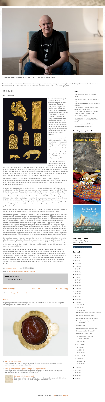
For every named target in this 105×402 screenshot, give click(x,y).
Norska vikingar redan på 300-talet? (85, 94)
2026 (77, 255)
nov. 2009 (80, 307)
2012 (77, 294)
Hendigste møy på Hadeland (85, 315)
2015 (77, 285)
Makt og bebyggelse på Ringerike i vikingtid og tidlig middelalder (25, 369)
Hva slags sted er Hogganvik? (85, 331)
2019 (77, 274)
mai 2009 (80, 353)
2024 (77, 260)
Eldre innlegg (62, 288)
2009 (77, 302)
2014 (77, 288)
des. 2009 (80, 304)
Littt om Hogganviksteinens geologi (87, 318)
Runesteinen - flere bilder (84, 334)
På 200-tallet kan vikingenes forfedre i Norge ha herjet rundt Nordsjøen (86, 112)
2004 (77, 378)
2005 (77, 375)
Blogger (65, 396)
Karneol (6, 299)
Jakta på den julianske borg (83, 126)
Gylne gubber (80, 325)
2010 (77, 299)
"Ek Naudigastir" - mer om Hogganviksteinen (84, 337)
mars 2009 (80, 358)
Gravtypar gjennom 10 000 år (83, 124)
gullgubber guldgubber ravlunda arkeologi (22, 271)
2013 (77, 291)
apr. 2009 (80, 355)
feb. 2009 (80, 361)
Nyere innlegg (9, 288)
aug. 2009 (80, 344)
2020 (77, 272)
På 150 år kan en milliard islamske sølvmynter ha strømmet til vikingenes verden (86, 119)
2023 (77, 263)
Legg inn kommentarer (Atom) (20, 293)
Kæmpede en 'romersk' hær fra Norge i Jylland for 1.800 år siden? (86, 108)
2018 (77, 277)
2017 (77, 280)
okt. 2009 (80, 310)
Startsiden (35, 288)
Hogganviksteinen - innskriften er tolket (88, 312)
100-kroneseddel (79, 97)
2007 (77, 370)
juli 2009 (79, 347)
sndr (54, 396)
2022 (77, 266)
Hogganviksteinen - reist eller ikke (86, 328)
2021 (77, 269)
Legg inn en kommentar (15, 279)
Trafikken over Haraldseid (13, 361)
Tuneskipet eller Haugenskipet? (24, 376)
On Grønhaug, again (81, 116)
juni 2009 (80, 350)
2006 (77, 373)
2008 (77, 367)
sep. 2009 (80, 342)
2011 (77, 296)
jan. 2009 (80, 364)
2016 (77, 283)
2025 (77, 258)
